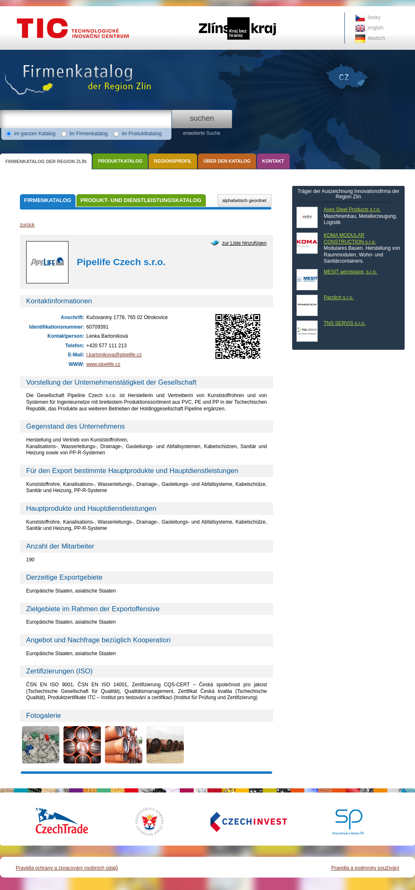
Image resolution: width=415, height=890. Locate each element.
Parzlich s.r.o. (339, 297)
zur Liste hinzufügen (244, 243)
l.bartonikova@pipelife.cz (114, 355)
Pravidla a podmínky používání (365, 868)
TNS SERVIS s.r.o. (344, 323)
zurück (27, 225)
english (375, 28)
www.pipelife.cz (103, 364)
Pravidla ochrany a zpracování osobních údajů (67, 868)
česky (374, 17)
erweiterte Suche (201, 133)
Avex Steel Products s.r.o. (352, 209)
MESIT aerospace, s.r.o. (350, 272)
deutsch (376, 38)
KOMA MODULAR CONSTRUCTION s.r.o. (350, 238)
